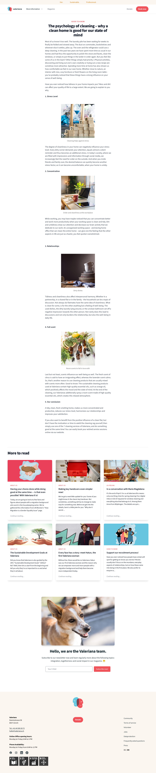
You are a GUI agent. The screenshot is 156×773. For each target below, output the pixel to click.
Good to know (112, 549)
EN (128, 750)
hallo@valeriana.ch (16, 731)
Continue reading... (17, 516)
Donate (129, 9)
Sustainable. (74, 2)
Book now (142, 9)
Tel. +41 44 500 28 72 (17, 728)
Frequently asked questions (134, 741)
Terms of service (130, 723)
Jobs (125, 732)
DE (125, 750)
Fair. (61, 2)
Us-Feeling (111, 485)
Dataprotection (129, 736)
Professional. (91, 2)
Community (128, 718)
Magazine (51, 9)
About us (13, 485)
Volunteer (127, 727)
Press (126, 745)
